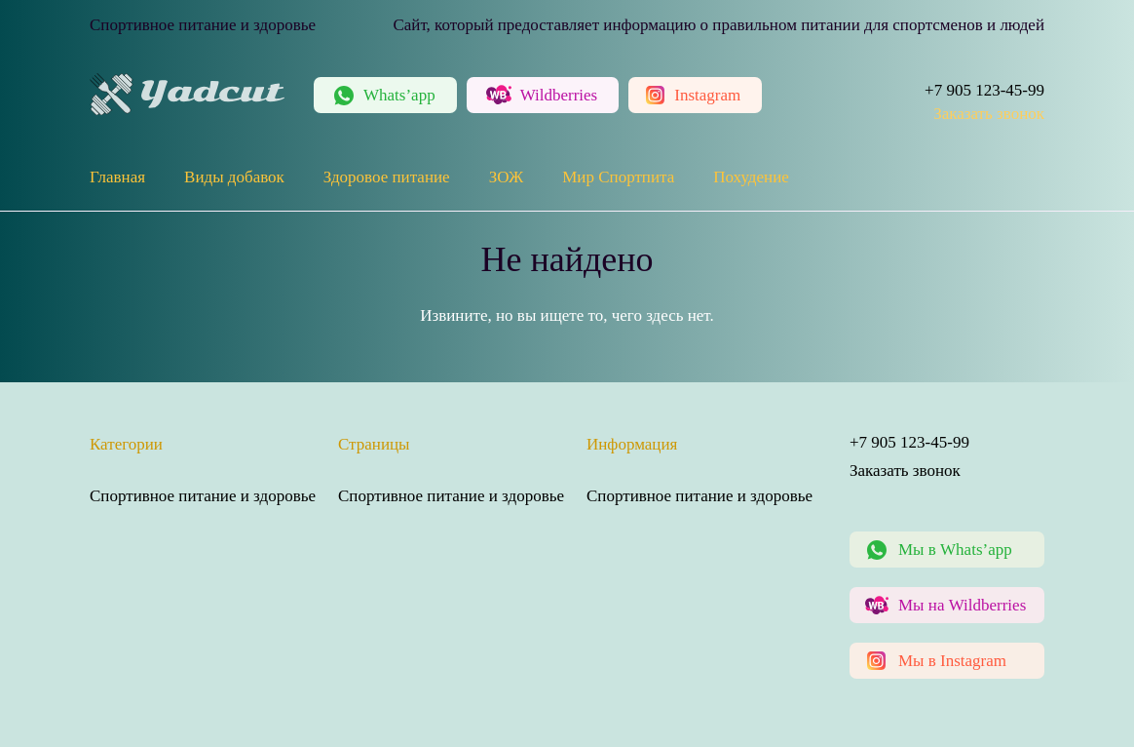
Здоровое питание (386, 177)
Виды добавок (234, 177)
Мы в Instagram (952, 660)
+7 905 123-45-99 (984, 90)
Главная (117, 177)
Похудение (751, 177)
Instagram (707, 95)
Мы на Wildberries (962, 605)
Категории (126, 444)
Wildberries (559, 95)
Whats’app (399, 95)
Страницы (374, 444)
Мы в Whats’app (955, 549)
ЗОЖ (506, 177)
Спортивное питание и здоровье (203, 496)
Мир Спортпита (618, 177)
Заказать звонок (988, 113)
